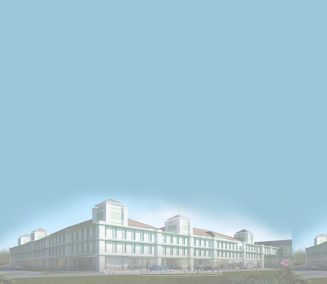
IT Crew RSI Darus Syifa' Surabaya (182, 271)
